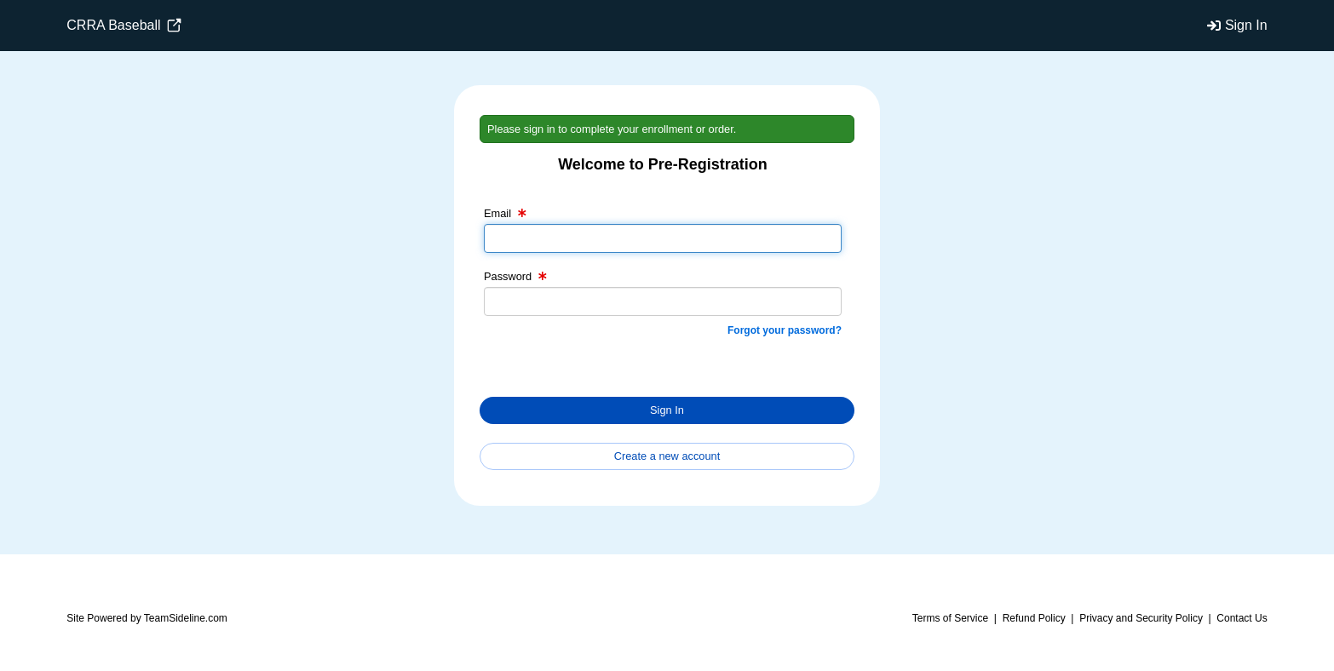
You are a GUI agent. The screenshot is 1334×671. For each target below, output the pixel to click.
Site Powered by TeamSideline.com (146, 618)
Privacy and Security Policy (1141, 618)
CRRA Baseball (123, 25)
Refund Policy (1034, 618)
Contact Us (1241, 618)
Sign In (1246, 25)
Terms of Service (950, 618)
